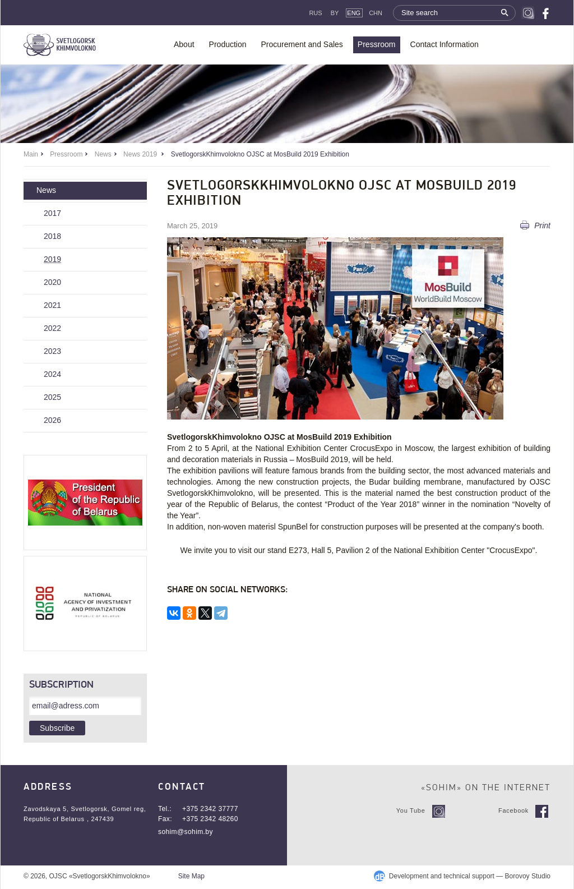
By (335, 13)
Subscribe (57, 728)
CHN (375, 13)
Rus (315, 13)
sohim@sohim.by (185, 832)
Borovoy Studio (527, 876)
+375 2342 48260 (210, 819)
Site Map (191, 876)
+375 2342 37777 (210, 809)
